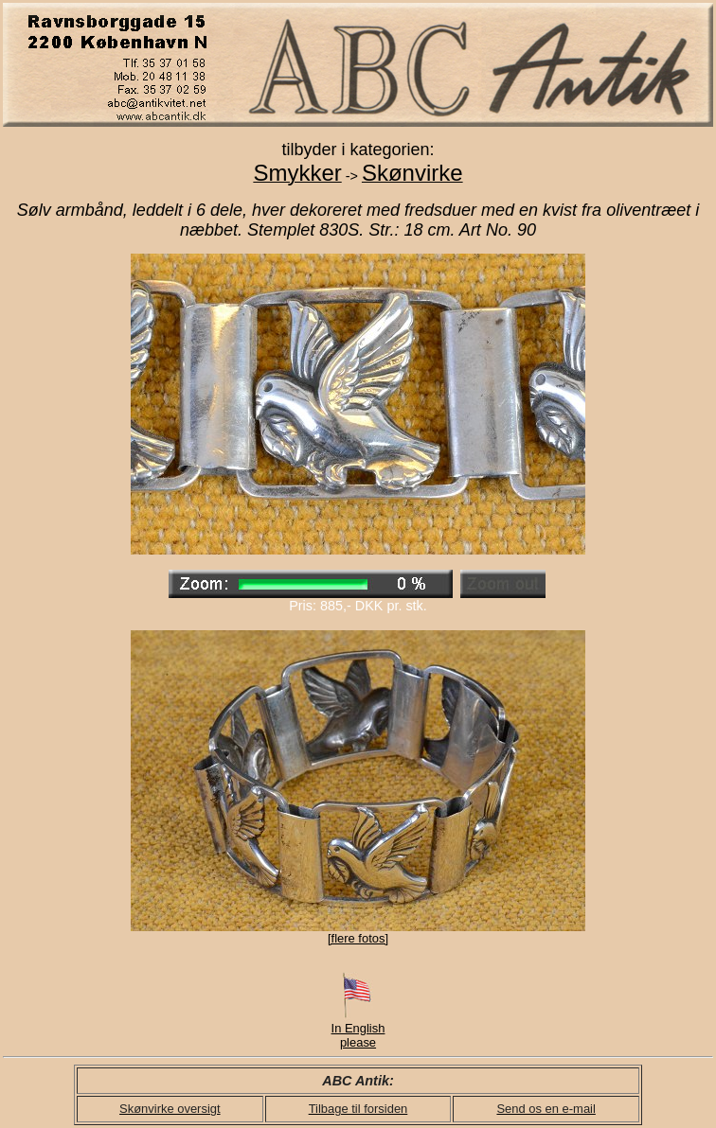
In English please (358, 1029)
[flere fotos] (358, 938)
